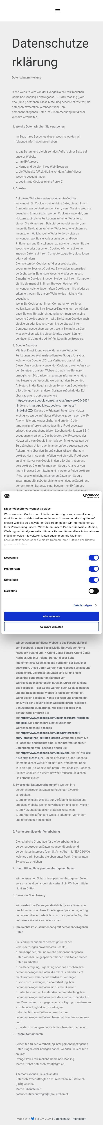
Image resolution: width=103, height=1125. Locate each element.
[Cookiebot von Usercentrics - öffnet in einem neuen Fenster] (83, 496)
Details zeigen (83, 605)
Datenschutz (61, 1119)
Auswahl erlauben (51, 626)
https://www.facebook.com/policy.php (45, 753)
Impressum (79, 1119)
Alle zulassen (51, 616)
